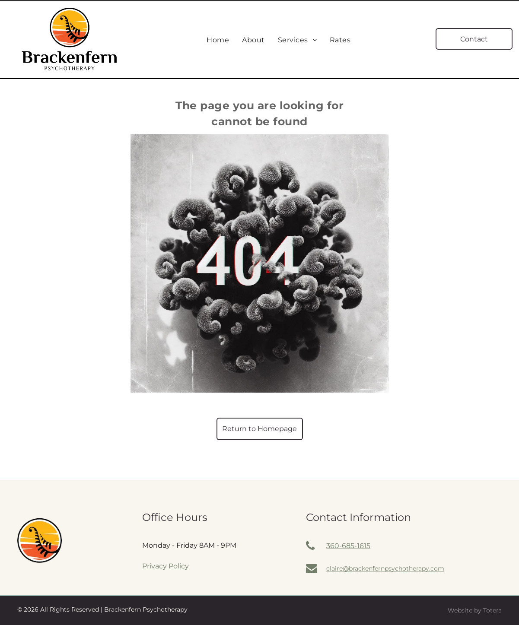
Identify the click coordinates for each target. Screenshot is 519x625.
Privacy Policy (165, 566)
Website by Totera (475, 610)
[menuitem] (218, 40)
